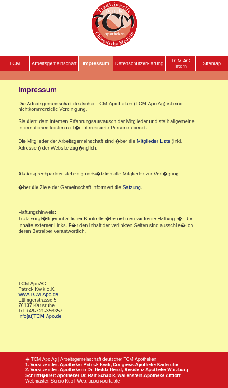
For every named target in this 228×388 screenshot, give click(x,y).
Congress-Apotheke (134, 364)
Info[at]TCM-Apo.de (39, 316)
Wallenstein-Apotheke (140, 375)
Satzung (132, 187)
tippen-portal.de (104, 381)
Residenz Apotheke (145, 369)
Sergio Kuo (62, 381)
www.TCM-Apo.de (38, 294)
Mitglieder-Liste (154, 141)
